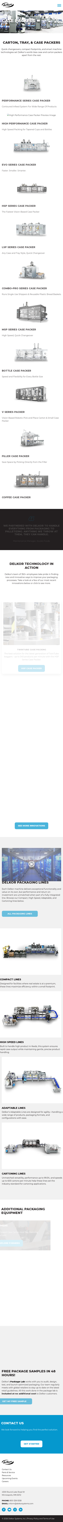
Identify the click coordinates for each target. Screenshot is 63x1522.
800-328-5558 (15, 1500)
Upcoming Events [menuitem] (10, 1478)
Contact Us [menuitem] (7, 1469)
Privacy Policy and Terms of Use (40, 1518)
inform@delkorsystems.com (21, 1503)
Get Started (31, 1444)
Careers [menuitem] (5, 1481)
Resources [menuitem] (6, 1475)
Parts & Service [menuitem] (8, 1472)
